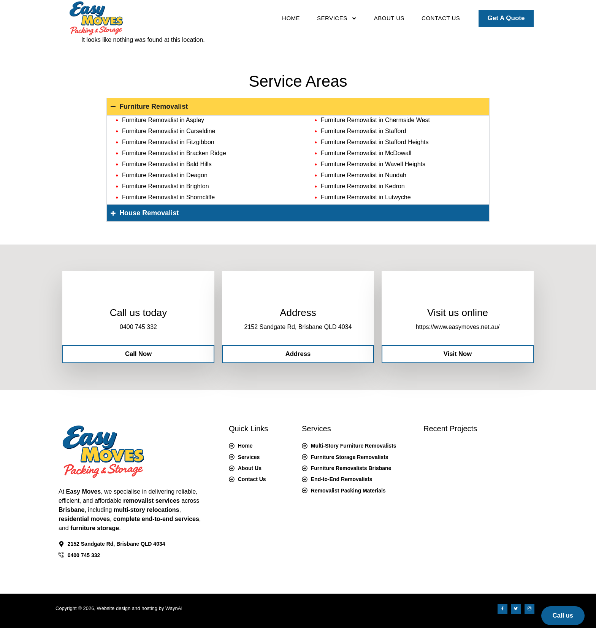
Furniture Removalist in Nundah (363, 175)
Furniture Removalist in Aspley (163, 120)
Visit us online (457, 313)
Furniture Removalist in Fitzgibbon (168, 142)
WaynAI (173, 609)
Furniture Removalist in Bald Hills (167, 164)
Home (291, 18)
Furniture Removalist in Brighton (165, 186)
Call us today (138, 313)
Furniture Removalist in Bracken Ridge (174, 153)
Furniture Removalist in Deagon (165, 175)
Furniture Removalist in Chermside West (375, 120)
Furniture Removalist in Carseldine (168, 131)
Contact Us (441, 18)
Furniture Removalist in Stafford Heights (374, 142)
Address (298, 313)
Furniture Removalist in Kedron (363, 186)
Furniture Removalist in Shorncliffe (168, 197)
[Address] (298, 293)
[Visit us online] (457, 293)
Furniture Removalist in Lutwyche (366, 197)
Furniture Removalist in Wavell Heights (373, 164)
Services (337, 18)
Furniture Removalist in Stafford (363, 131)
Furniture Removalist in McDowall (366, 153)
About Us (389, 18)
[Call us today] (138, 293)
